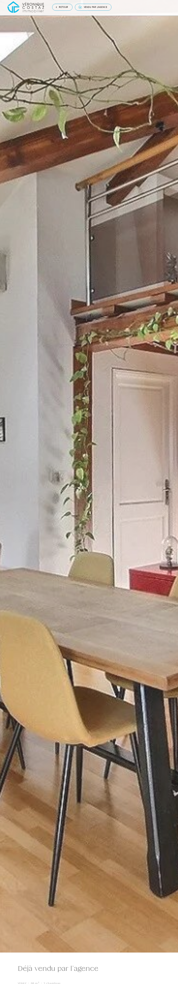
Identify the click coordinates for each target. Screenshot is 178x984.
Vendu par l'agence (93, 6)
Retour (62, 6)
